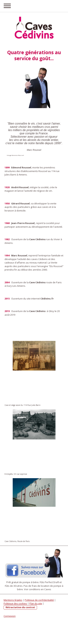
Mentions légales (13, 600)
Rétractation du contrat (20, 607)
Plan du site (35, 603)
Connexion (10, 616)
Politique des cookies (15, 603)
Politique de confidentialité (39, 600)
